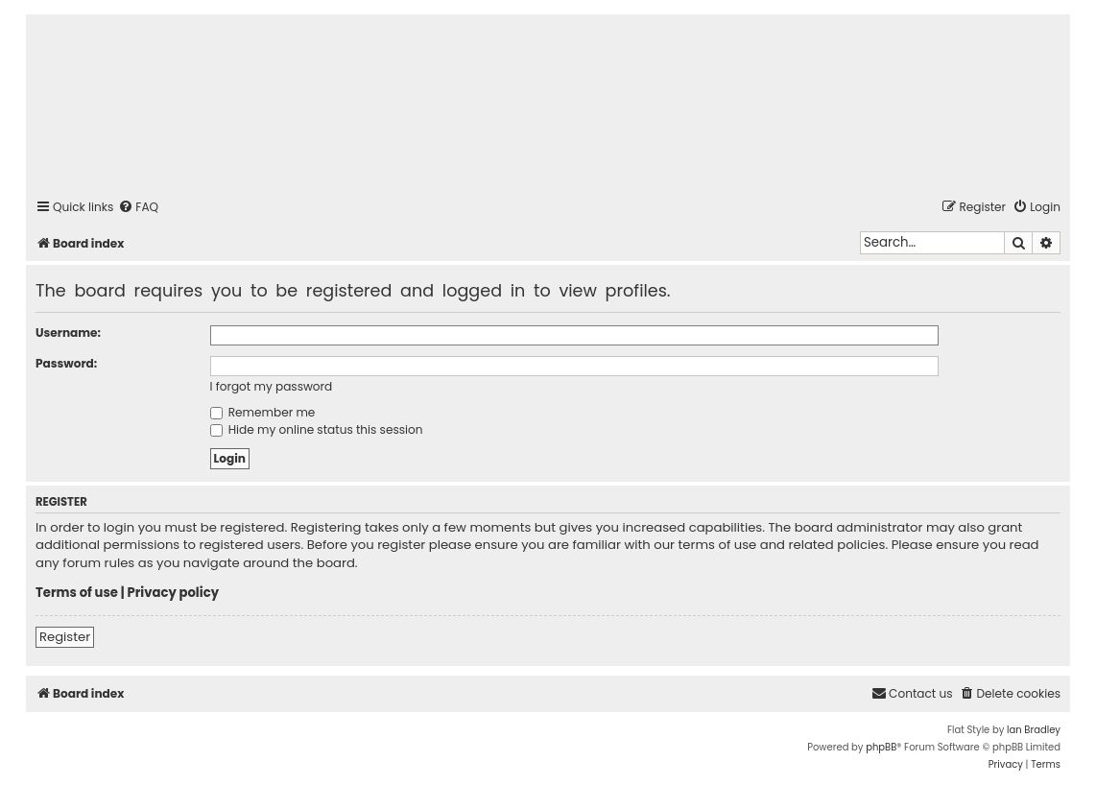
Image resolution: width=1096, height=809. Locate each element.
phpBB (881, 747)
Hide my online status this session (316, 429)
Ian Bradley (1033, 730)
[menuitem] (138, 208)
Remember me (263, 412)
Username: (68, 332)
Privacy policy (173, 593)
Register (64, 637)
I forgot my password (271, 386)
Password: (66, 363)
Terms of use (77, 593)
